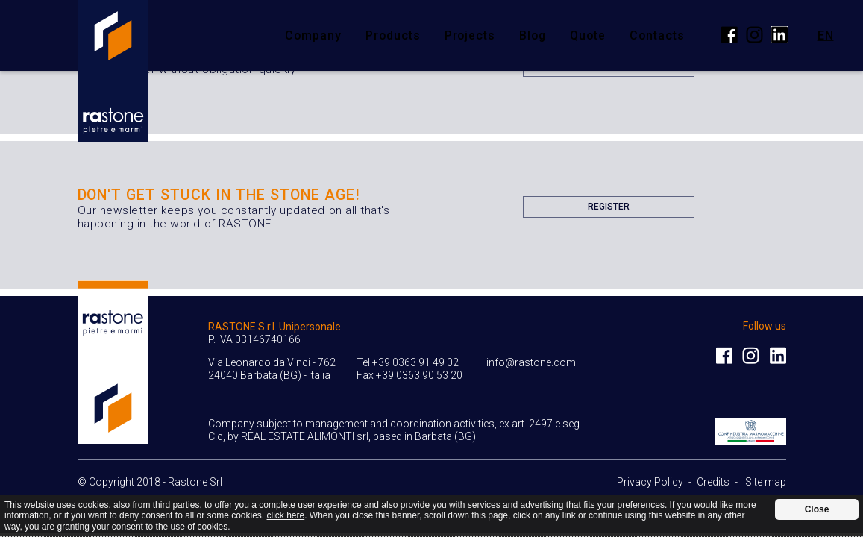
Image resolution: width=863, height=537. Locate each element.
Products (393, 35)
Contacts (657, 35)
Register (609, 210)
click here (286, 515)
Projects (470, 35)
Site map (765, 482)
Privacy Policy (650, 482)
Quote (588, 35)
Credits (713, 482)
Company (313, 35)
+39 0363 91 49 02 (415, 362)
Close (817, 509)
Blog (532, 35)
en (826, 35)
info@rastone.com (531, 362)
